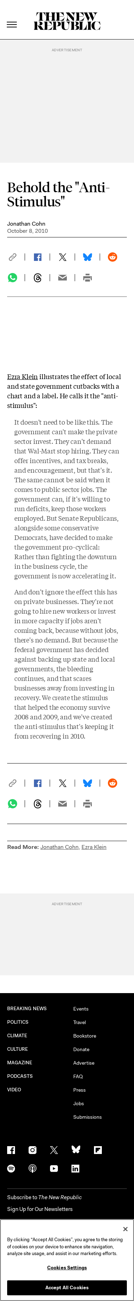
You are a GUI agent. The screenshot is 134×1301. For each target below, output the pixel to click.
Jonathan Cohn (26, 223)
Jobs (78, 1103)
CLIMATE (17, 1036)
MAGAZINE (20, 1063)
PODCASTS (20, 1076)
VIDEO (14, 1090)
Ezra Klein (22, 376)
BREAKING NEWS (27, 1009)
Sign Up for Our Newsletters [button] (40, 1209)
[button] (16, 257)
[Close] (125, 1229)
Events (81, 1009)
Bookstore (84, 1036)
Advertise (83, 1063)
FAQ (78, 1076)
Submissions (87, 1117)
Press (79, 1090)
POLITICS (18, 1022)
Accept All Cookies (67, 1288)
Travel (79, 1022)
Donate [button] (81, 1049)
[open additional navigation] (12, 16)
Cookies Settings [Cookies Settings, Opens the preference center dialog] (67, 1268)
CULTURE (17, 1049)
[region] (67, 1260)
